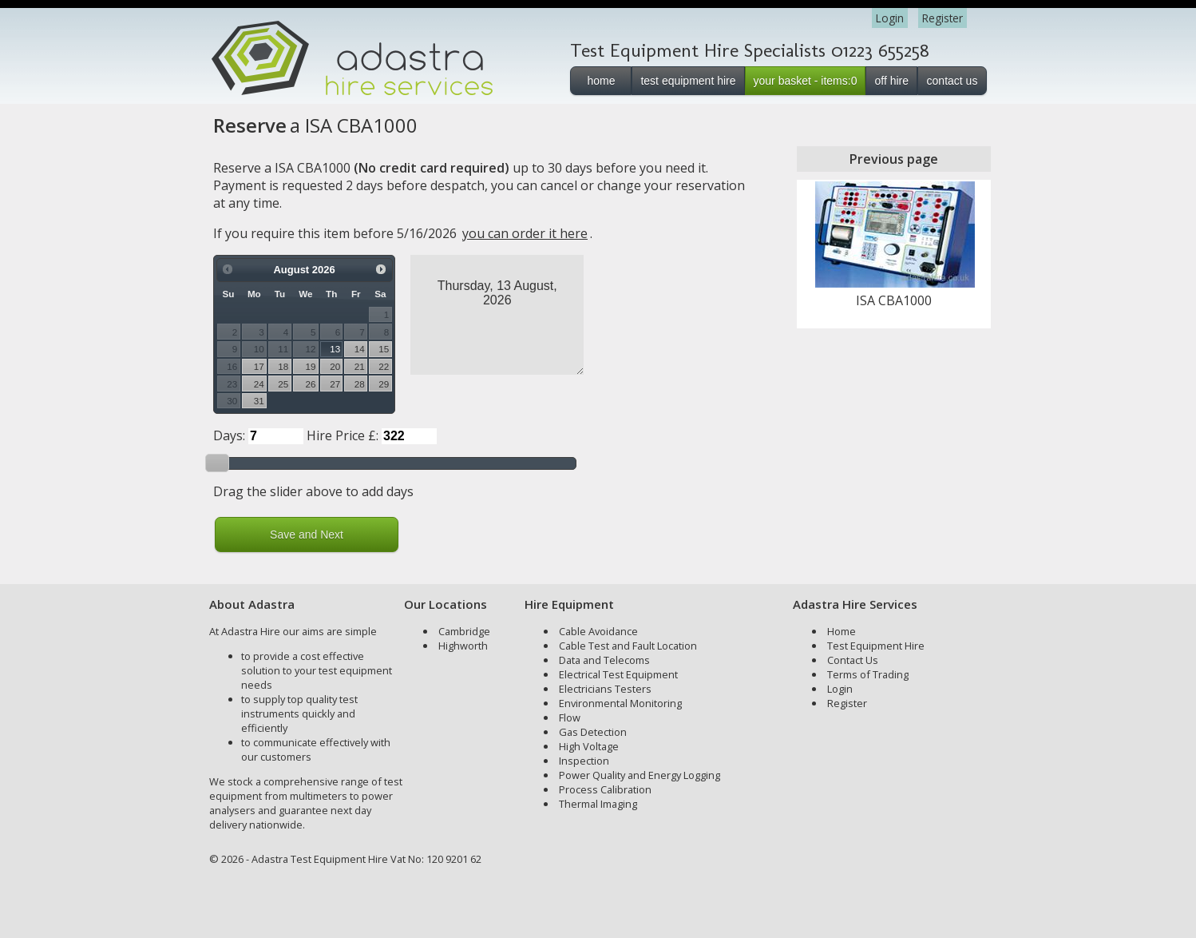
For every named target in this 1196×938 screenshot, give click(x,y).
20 (335, 366)
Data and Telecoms (604, 660)
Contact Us (852, 660)
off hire (891, 80)
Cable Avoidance (598, 631)
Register (942, 18)
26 (311, 384)
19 (311, 366)
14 (359, 349)
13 (335, 349)
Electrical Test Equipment (618, 674)
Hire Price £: (342, 435)
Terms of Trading (868, 674)
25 (283, 384)
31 (259, 400)
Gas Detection (593, 732)
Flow (569, 717)
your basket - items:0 (805, 80)
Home (841, 631)
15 (383, 349)
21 (359, 366)
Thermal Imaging (598, 804)
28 (359, 384)
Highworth (463, 645)
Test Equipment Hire (876, 645)
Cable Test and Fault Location (628, 645)
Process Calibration (605, 789)
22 (383, 366)
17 (259, 366)
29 (383, 384)
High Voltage (589, 746)
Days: (229, 435)
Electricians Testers (605, 689)
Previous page (893, 159)
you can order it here (525, 233)
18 (283, 366)
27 (335, 384)
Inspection (584, 760)
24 (259, 384)
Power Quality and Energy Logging (639, 775)
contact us (952, 80)
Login (890, 18)
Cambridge (464, 631)
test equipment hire (687, 80)
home (601, 80)
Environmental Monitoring (620, 703)
